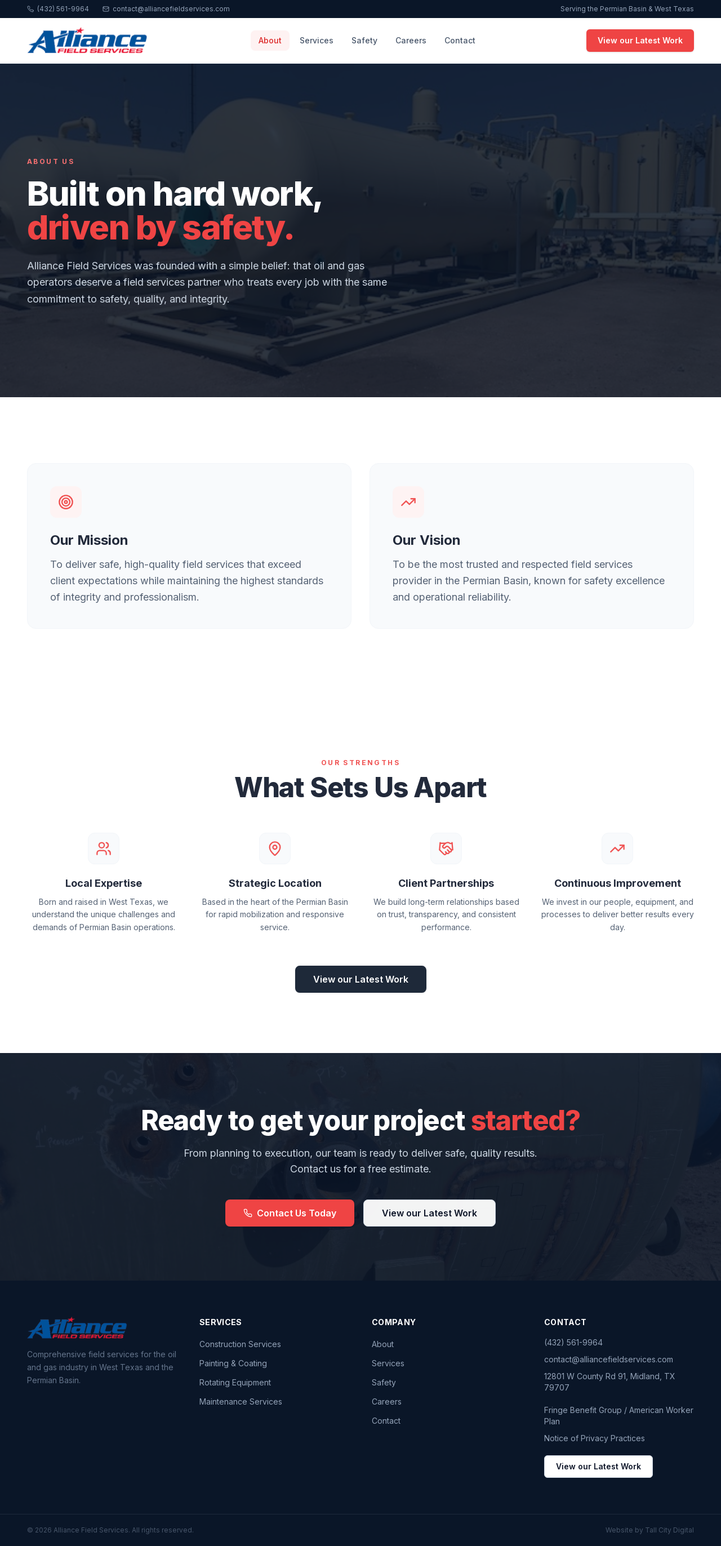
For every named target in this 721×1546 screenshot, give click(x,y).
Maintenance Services (240, 1401)
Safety (364, 40)
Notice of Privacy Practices (594, 1438)
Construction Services (240, 1344)
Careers (410, 40)
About (270, 40)
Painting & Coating (233, 1363)
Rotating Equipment (235, 1382)
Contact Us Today (289, 1213)
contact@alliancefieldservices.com (166, 9)
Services (316, 40)
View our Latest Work (640, 40)
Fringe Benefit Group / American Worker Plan (618, 1415)
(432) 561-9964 (58, 9)
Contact (459, 40)
